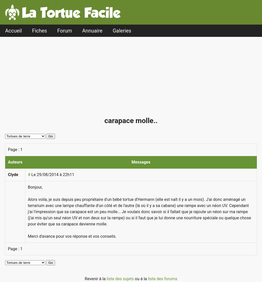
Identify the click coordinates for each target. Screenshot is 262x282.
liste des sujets (121, 278)
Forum (64, 31)
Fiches (39, 31)
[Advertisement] (132, 79)
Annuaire (92, 31)
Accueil (13, 31)
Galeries (122, 31)
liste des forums (162, 278)
